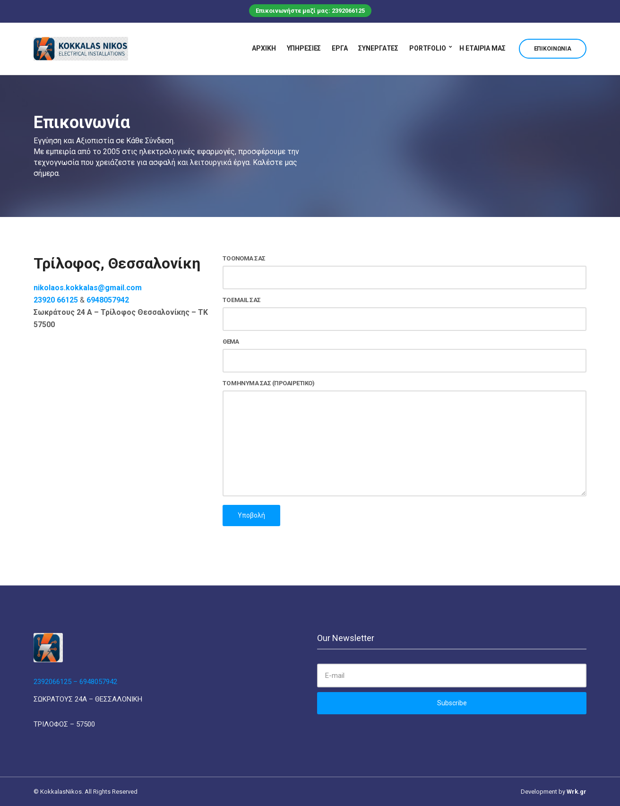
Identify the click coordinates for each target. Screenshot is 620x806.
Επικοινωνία (552, 48)
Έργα (339, 48)
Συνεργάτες (378, 48)
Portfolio (427, 48)
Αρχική (264, 48)
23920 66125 (56, 299)
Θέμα (404, 355)
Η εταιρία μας (482, 48)
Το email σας (404, 313)
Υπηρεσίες (304, 48)
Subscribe (452, 703)
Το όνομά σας (404, 272)
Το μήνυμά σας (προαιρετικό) (404, 439)
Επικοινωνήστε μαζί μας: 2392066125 (310, 10)
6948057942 (107, 299)
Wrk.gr (576, 791)
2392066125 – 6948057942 (75, 681)
